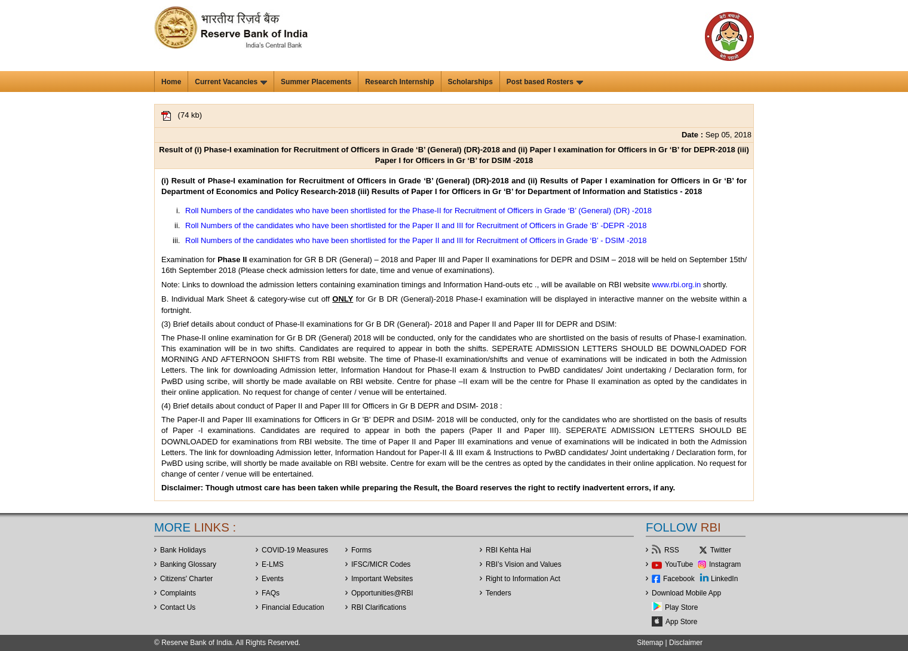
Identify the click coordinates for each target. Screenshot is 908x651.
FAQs (271, 593)
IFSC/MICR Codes (380, 564)
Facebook (679, 579)
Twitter (720, 550)
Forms (361, 550)
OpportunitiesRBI (382, 593)
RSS (671, 550)
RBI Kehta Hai (508, 550)
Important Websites (382, 579)
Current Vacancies (231, 82)
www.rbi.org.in (676, 284)
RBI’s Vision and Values (524, 564)
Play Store (681, 607)
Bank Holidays (183, 550)
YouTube (679, 564)
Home (171, 82)
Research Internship (399, 82)
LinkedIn (724, 579)
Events (273, 579)
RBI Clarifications (378, 607)
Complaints (178, 593)
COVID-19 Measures (295, 550)
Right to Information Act (523, 579)
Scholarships (470, 82)
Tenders (498, 593)
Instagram (725, 564)
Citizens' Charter (186, 579)
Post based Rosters (545, 82)
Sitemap (650, 642)
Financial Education (293, 607)
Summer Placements (316, 82)
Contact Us (177, 607)
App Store (681, 622)
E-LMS (273, 564)
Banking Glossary (188, 564)
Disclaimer (686, 642)
